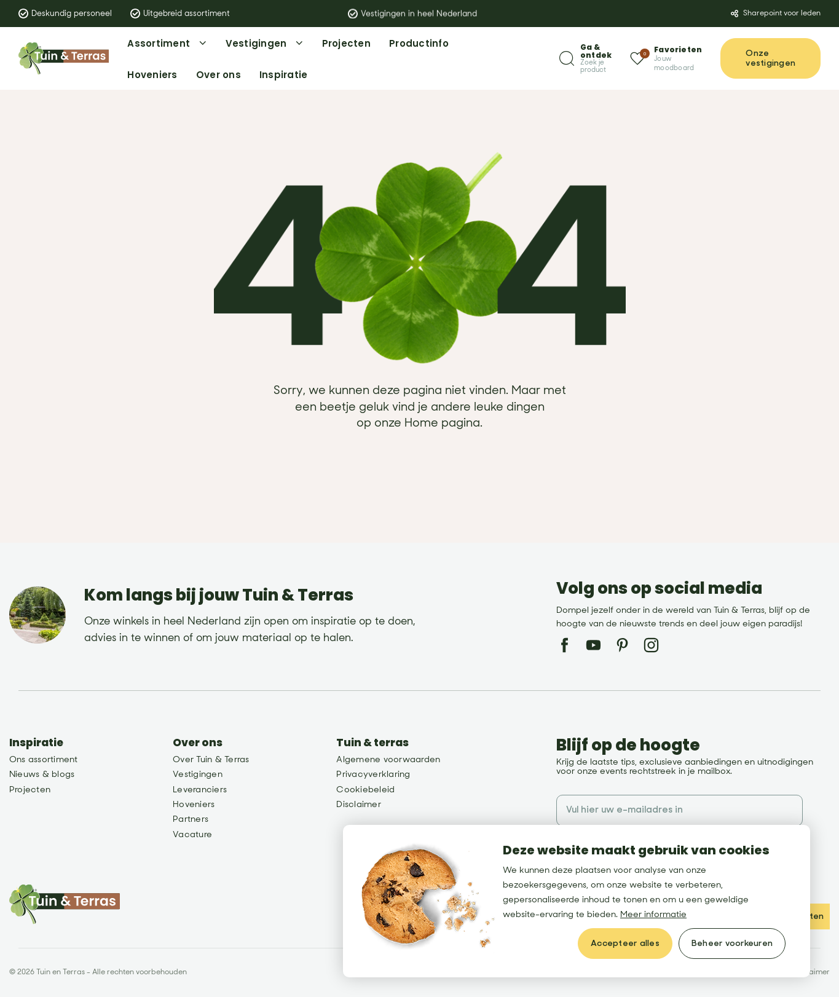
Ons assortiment (43, 759)
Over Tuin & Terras (211, 759)
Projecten (29, 789)
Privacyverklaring (373, 774)
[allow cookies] (625, 943)
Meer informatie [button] (653, 914)
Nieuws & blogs (41, 774)
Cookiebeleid (365, 789)
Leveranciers (200, 789)
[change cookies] (732, 943)
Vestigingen (198, 774)
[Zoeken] (585, 58)
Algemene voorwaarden (388, 759)
